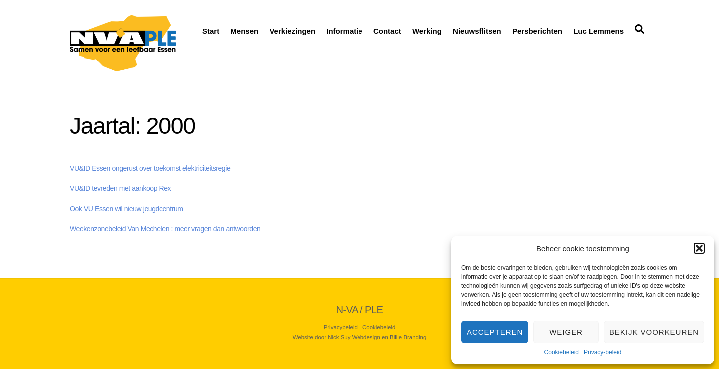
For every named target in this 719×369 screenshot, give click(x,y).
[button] (699, 248)
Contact (387, 31)
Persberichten (537, 31)
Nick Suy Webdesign (354, 337)
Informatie (344, 31)
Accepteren (495, 332)
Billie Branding (408, 337)
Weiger (566, 332)
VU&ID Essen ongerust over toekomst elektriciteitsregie (150, 168)
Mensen (244, 31)
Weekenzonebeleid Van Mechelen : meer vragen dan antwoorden (165, 229)
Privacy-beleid (602, 352)
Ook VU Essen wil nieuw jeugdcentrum (126, 209)
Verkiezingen (292, 31)
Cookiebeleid (561, 352)
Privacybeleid (341, 327)
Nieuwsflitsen (477, 31)
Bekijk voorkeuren (654, 332)
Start (210, 31)
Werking (427, 31)
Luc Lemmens (598, 31)
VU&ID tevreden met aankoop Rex (120, 188)
